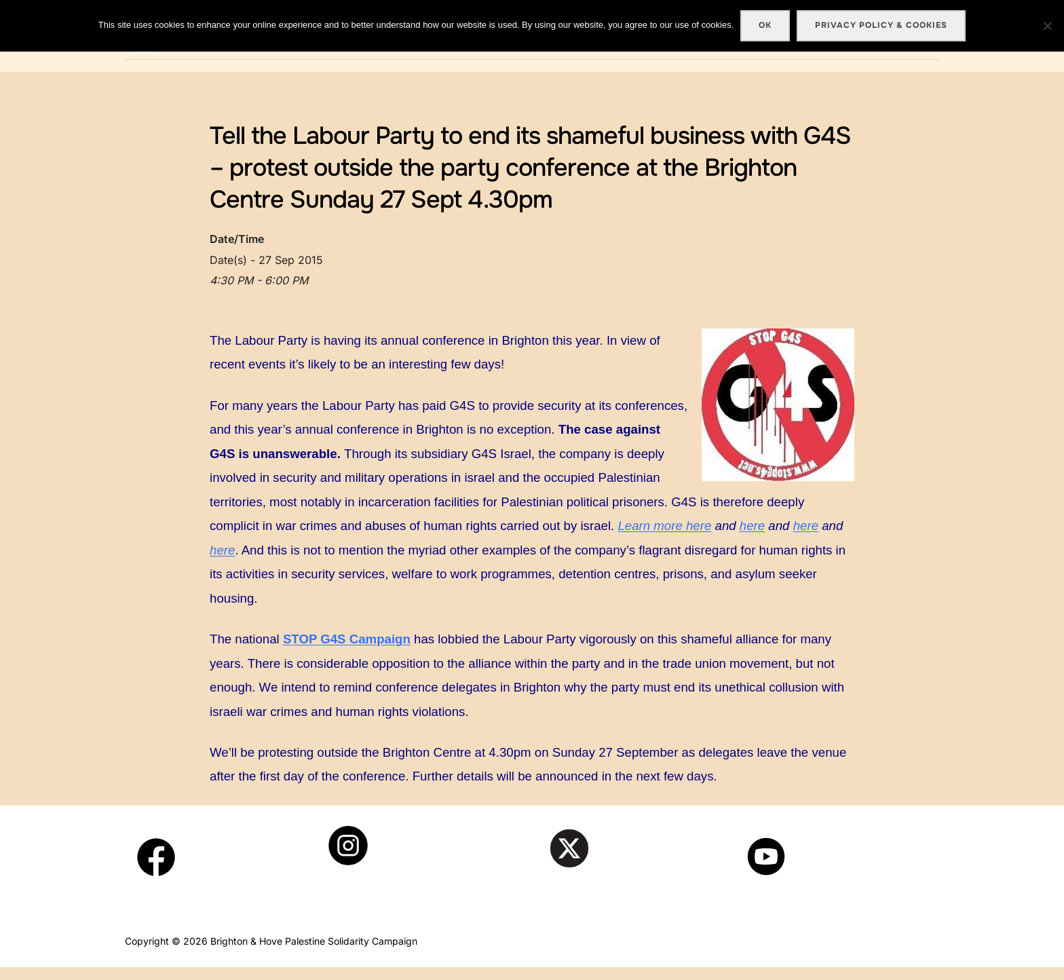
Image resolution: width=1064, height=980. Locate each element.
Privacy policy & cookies (881, 25)
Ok (765, 25)
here (752, 538)
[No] (1047, 26)
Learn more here (664, 538)
